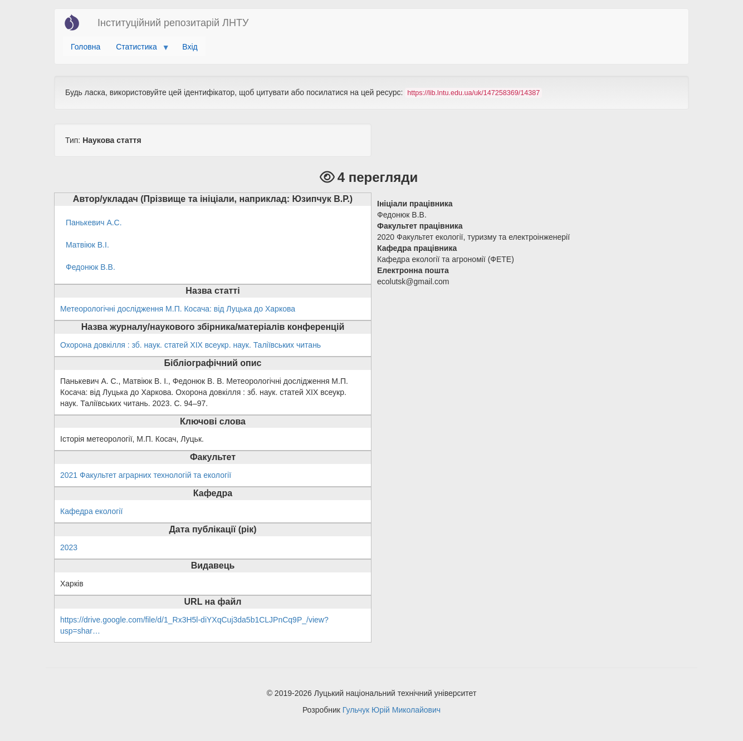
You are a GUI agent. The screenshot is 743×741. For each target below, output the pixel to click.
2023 (68, 547)
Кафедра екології (91, 511)
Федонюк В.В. (90, 267)
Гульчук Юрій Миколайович (392, 709)
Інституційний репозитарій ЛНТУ (172, 22)
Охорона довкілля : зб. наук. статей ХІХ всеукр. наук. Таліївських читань (190, 344)
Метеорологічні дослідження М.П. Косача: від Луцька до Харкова (177, 308)
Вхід (189, 46)
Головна (85, 46)
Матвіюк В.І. (87, 244)
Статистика (138, 49)
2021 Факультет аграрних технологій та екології (145, 475)
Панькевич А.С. (94, 222)
